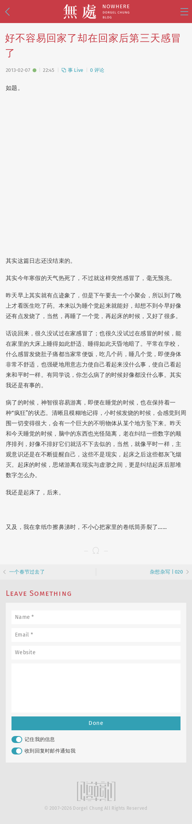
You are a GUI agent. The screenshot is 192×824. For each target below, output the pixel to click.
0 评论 (97, 70)
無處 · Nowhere (96, 11)
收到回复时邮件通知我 (43, 751)
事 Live (72, 70)
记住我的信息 (33, 739)
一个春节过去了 (27, 572)
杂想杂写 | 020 (166, 572)
